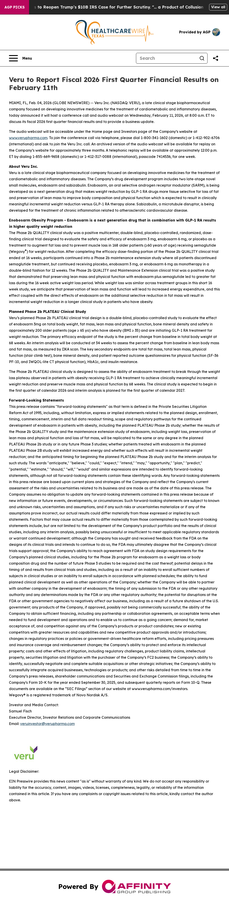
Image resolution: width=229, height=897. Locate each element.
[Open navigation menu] (20, 58)
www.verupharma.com (28, 138)
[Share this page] (215, 58)
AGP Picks (14, 7)
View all (218, 7)
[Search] (166, 58)
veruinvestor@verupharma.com (47, 723)
